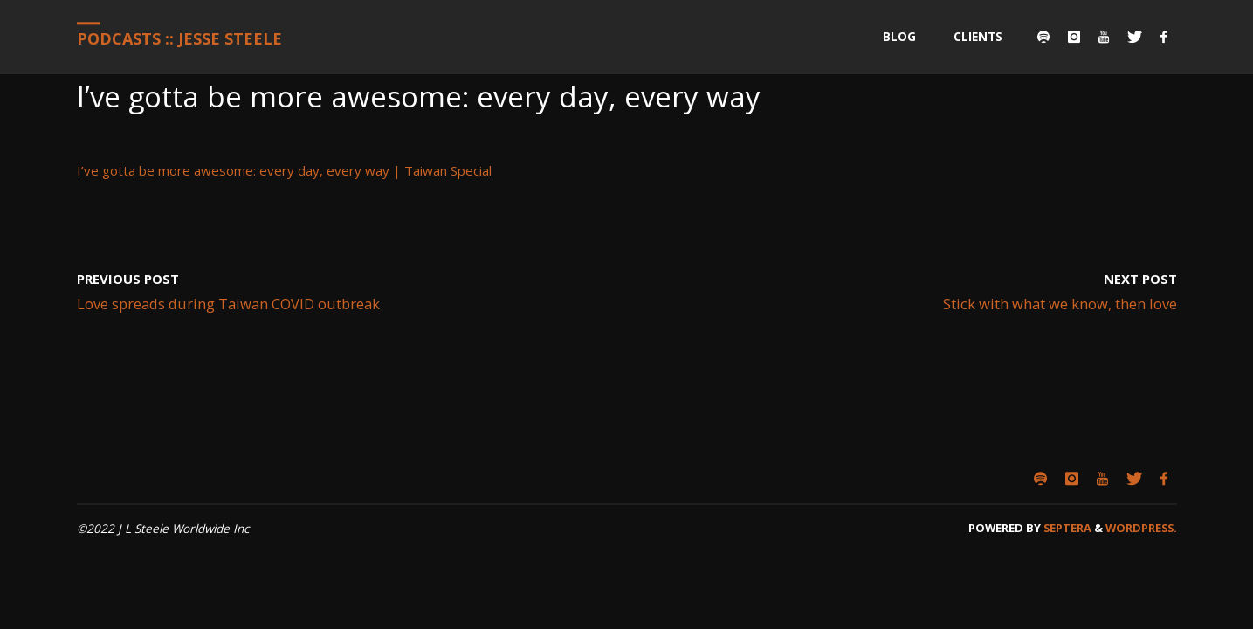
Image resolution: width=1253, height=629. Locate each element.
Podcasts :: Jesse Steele (179, 38)
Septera (1066, 528)
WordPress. (1141, 528)
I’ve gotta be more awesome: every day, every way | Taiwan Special (284, 170)
